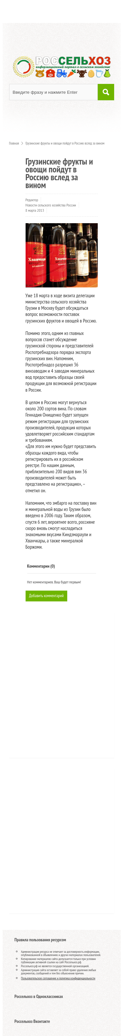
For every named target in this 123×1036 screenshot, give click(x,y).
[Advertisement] (53, 687)
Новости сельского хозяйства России (51, 205)
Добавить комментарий (46, 595)
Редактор (32, 199)
